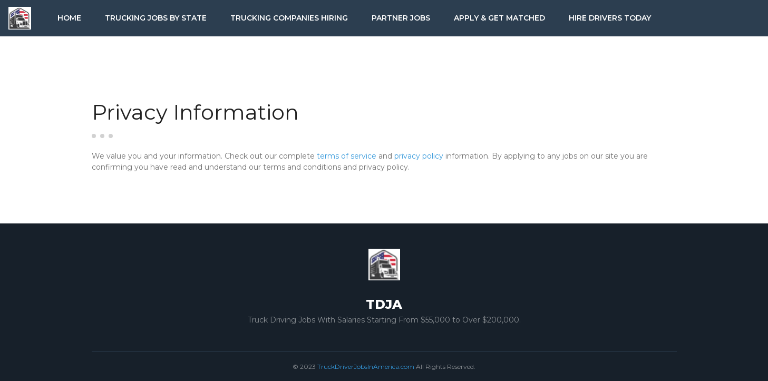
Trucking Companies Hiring (289, 18)
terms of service (346, 156)
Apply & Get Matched (499, 18)
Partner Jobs (401, 18)
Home (69, 18)
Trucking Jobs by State (156, 18)
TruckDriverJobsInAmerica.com (365, 366)
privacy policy (418, 156)
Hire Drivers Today (610, 18)
